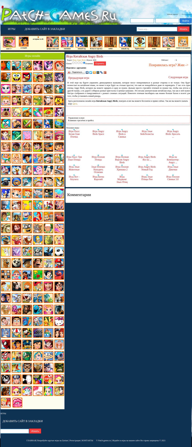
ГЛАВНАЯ (31, 440)
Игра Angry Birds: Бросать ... (173, 134)
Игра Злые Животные (74, 168)
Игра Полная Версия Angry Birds (122, 160)
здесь (75, 104)
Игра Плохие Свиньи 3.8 (173, 178)
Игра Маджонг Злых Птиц (122, 179)
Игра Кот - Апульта (74, 178)
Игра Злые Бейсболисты (147, 132)
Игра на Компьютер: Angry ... (173, 160)
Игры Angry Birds (79, 60)
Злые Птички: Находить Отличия (98, 169)
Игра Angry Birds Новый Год (147, 168)
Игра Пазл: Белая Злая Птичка (74, 134)
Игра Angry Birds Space (98, 132)
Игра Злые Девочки (173, 168)
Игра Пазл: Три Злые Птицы (74, 158)
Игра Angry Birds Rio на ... (147, 158)
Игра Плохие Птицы (98, 158)
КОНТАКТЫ (87, 440)
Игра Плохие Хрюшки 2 (122, 168)
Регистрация (186, 14)
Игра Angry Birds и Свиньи (122, 134)
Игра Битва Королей (98, 178)
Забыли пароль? (173, 14)
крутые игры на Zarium (58, 440)
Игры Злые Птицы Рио (147, 178)
